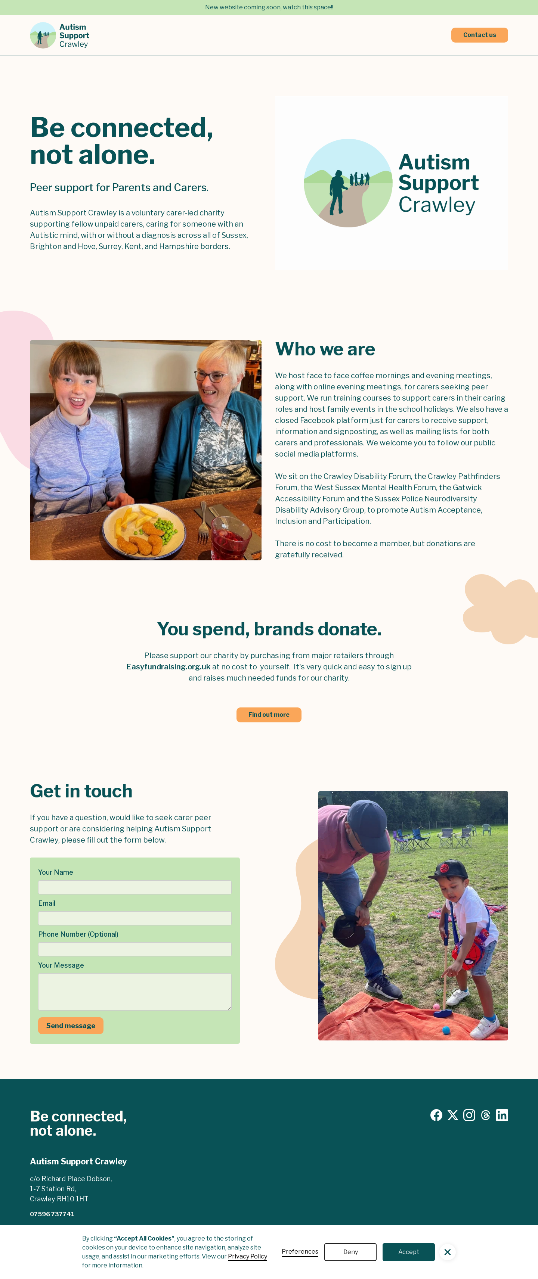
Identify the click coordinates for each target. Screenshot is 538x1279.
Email (46, 903)
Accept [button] (408, 1251)
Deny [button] (350, 1251)
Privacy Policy (247, 1256)
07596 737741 (52, 1214)
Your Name (55, 872)
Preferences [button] (300, 1251)
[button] (447, 1252)
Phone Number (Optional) (78, 934)
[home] (60, 35)
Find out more (269, 714)
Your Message (61, 965)
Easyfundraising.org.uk (168, 666)
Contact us (479, 34)
